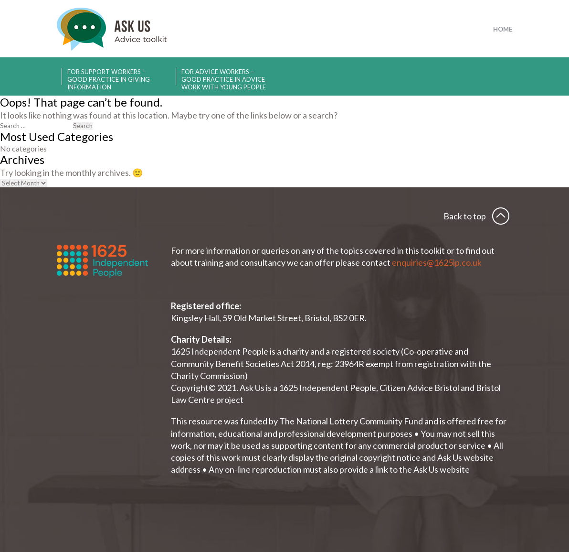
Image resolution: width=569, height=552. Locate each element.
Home (502, 29)
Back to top (464, 216)
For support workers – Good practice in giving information (108, 76)
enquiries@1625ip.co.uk (437, 262)
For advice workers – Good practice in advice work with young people (223, 76)
